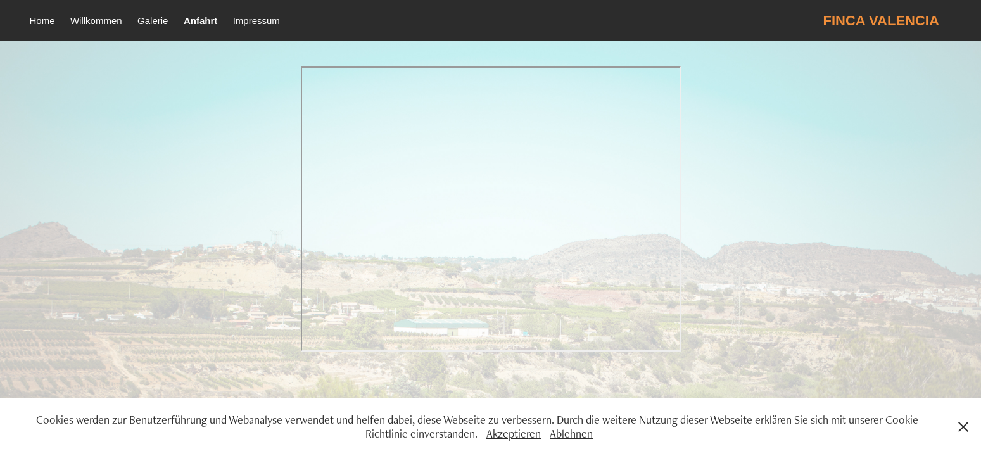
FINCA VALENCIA (881, 20)
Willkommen (96, 20)
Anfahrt (200, 20)
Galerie (152, 20)
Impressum (256, 20)
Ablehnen (571, 433)
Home (41, 20)
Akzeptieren (513, 433)
